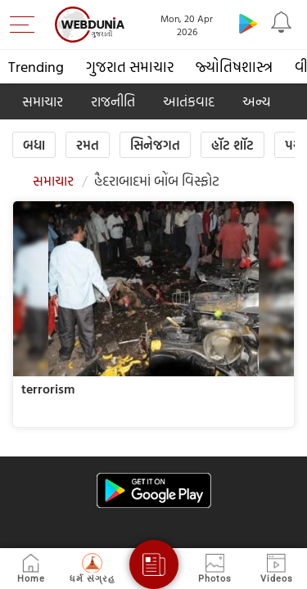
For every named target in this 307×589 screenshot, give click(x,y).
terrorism (47, 388)
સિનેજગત (155, 145)
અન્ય (256, 101)
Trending (36, 67)
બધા (34, 145)
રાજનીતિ (113, 101)
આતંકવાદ (188, 101)
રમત (87, 145)
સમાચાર (42, 101)
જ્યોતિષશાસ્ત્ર (234, 67)
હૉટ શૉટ (232, 145)
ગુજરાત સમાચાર (130, 67)
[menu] (26, 24)
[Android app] (154, 490)
